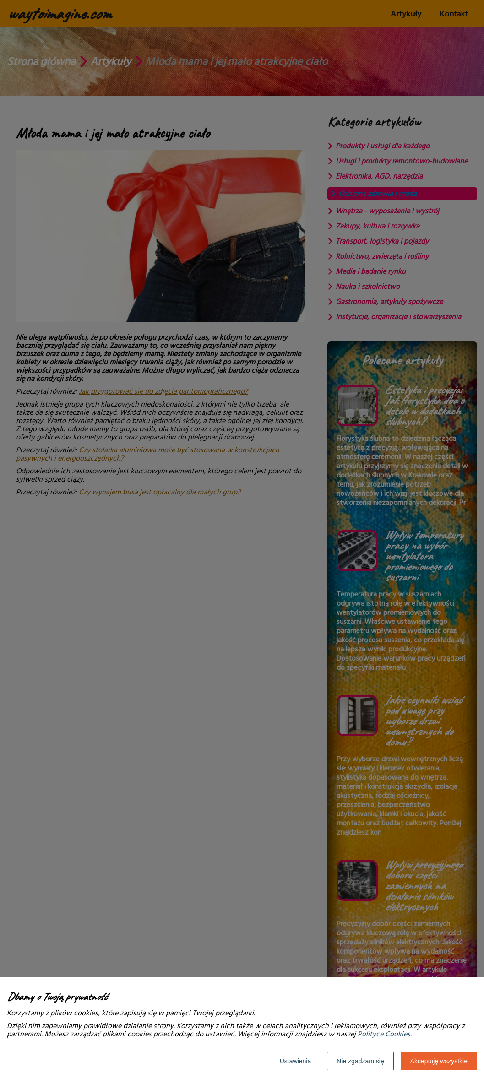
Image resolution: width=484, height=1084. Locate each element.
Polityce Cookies (384, 1034)
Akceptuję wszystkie (439, 1061)
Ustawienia (295, 1061)
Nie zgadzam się (360, 1061)
